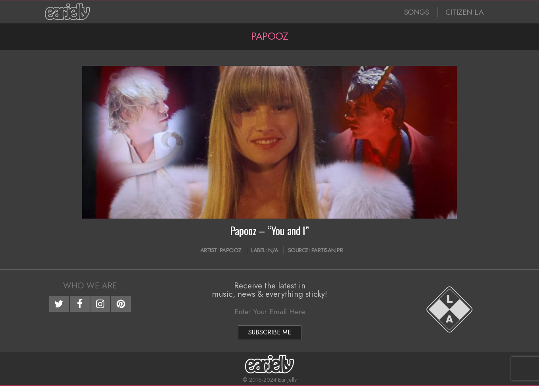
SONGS (416, 12)
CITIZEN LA (464, 12)
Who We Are (90, 286)
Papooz (231, 250)
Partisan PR (327, 250)
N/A (273, 250)
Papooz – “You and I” (269, 230)
